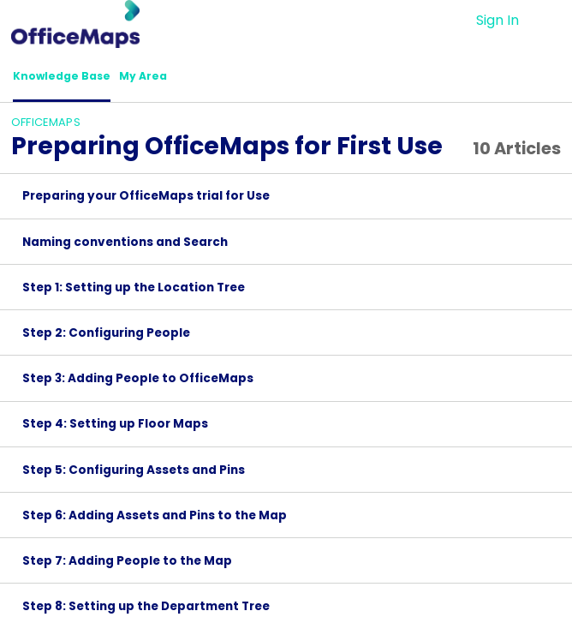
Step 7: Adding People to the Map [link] (127, 566)
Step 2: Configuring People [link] (106, 338)
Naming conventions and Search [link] (125, 247)
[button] (550, 20)
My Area (171, 78)
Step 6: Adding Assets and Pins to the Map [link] (154, 520)
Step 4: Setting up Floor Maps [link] (115, 430)
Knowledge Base (73, 78)
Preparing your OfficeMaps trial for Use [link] (146, 202)
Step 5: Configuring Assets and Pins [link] (133, 475)
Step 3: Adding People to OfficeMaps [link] (137, 383)
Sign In (497, 20)
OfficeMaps (45, 127)
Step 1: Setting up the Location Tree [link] (133, 293)
